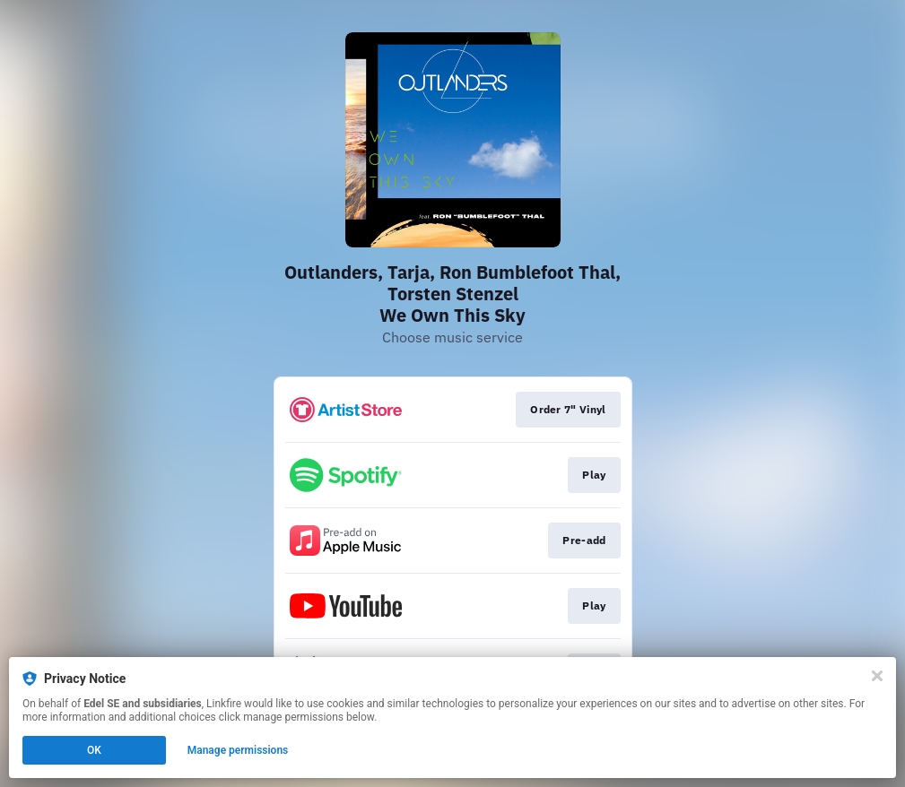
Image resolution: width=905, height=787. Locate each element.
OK (94, 750)
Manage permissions (238, 750)
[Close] (877, 676)
